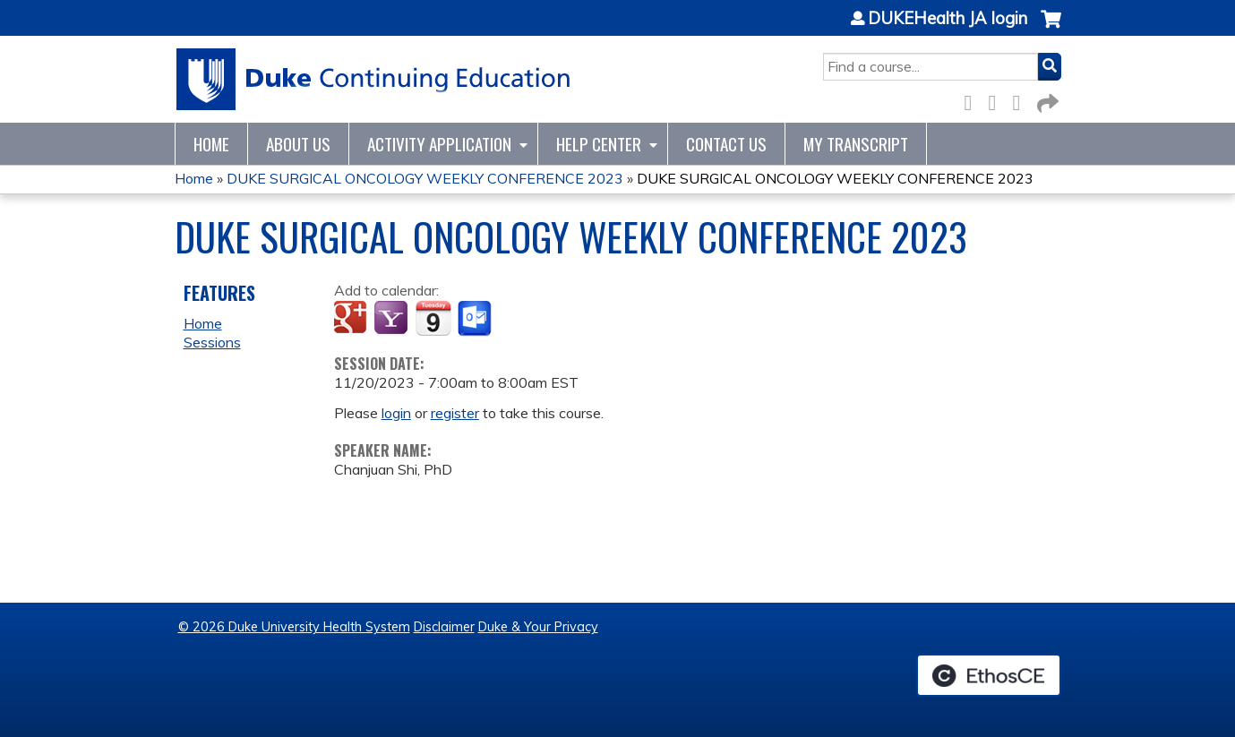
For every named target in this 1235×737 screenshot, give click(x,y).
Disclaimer (444, 627)
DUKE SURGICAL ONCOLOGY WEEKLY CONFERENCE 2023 (425, 178)
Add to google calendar (352, 319)
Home (211, 144)
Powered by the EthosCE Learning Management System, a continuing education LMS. (988, 675)
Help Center (598, 144)
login (396, 413)
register (455, 413)
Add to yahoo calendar (392, 319)
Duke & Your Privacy (538, 627)
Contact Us (726, 144)
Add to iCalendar (433, 318)
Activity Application (439, 144)
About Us (298, 144)
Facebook (973, 100)
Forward (1046, 100)
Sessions (212, 342)
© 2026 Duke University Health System (294, 627)
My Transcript (855, 144)
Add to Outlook (476, 319)
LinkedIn (1022, 100)
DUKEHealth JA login (947, 19)
